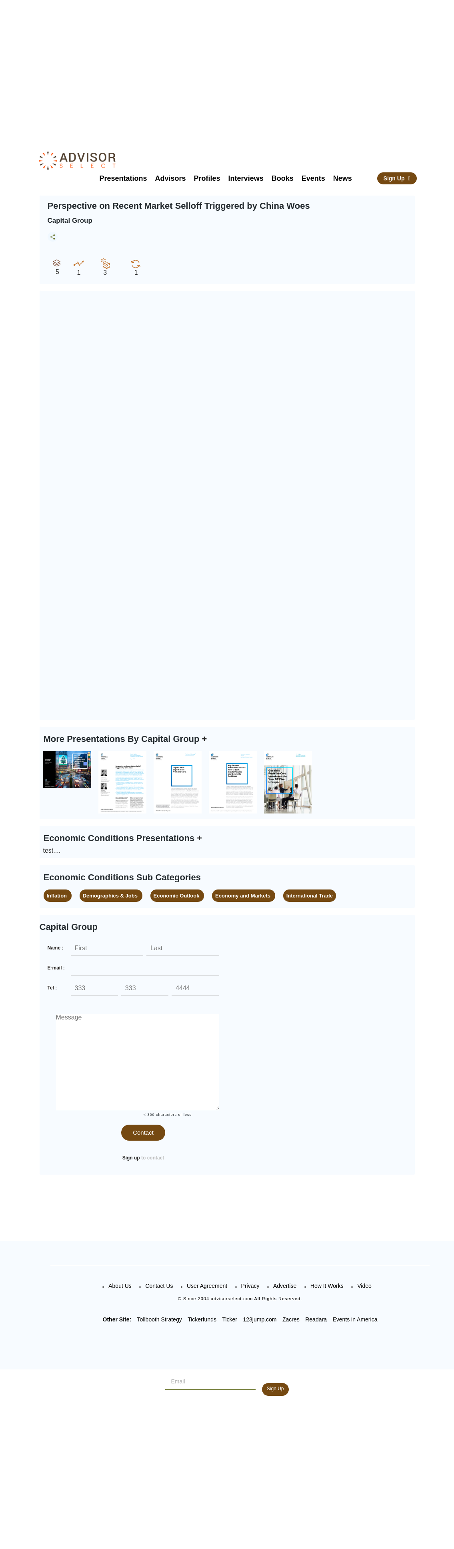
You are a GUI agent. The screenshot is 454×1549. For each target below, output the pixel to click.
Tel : (52, 988)
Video (364, 1286)
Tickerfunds (202, 1319)
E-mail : (56, 968)
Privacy (250, 1286)
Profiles (207, 178)
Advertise (284, 1286)
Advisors (170, 178)
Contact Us (159, 1286)
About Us (120, 1286)
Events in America (354, 1319)
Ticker (229, 1319)
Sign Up (397, 178)
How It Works (327, 1286)
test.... (52, 850)
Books (283, 178)
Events (313, 178)
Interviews (246, 178)
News (342, 178)
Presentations (123, 178)
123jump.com (259, 1319)
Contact (143, 1132)
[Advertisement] (240, 68)
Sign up (131, 1158)
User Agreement (207, 1286)
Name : (56, 948)
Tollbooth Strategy (159, 1319)
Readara (316, 1319)
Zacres (291, 1319)
